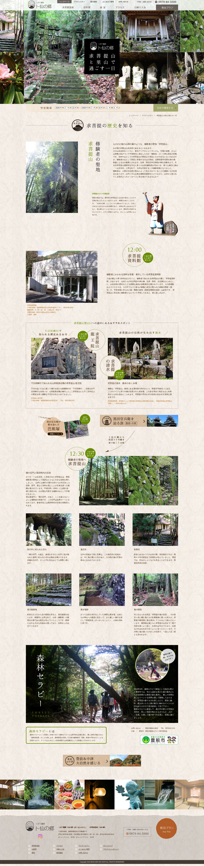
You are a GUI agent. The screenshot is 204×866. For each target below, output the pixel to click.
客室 (33, 853)
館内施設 (59, 853)
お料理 (34, 849)
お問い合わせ (83, 853)
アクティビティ (147, 115)
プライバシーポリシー (111, 849)
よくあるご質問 (84, 849)
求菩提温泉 (36, 846)
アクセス (59, 846)
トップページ (133, 115)
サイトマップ (108, 846)
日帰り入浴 (60, 849)
